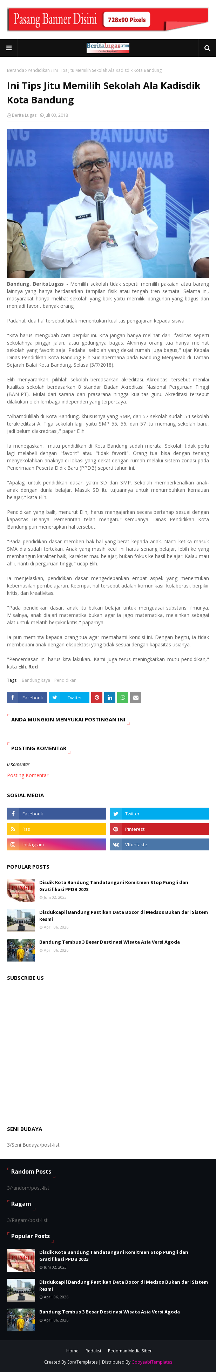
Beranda (15, 70)
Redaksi (93, 1351)
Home (72, 1351)
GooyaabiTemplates (151, 1362)
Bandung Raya (36, 680)
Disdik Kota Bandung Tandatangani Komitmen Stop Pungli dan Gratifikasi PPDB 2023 (113, 885)
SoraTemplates (82, 1362)
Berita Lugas (24, 115)
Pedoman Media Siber (130, 1351)
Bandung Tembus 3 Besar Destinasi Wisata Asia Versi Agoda (109, 942)
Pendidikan (39, 70)
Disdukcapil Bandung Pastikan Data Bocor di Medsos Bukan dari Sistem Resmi (123, 915)
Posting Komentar (27, 775)
